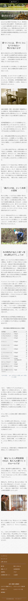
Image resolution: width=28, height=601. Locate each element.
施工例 (2, 566)
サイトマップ (4, 558)
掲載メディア (4, 569)
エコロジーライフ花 (18, 589)
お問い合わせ (4, 561)
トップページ (4, 556)
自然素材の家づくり (5, 574)
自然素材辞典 (17, 569)
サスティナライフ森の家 (19, 586)
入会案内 (16, 574)
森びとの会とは (17, 566)
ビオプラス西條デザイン (6, 586)
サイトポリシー (18, 598)
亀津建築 (3, 592)
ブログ (15, 572)
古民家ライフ (4, 589)
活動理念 (3, 572)
